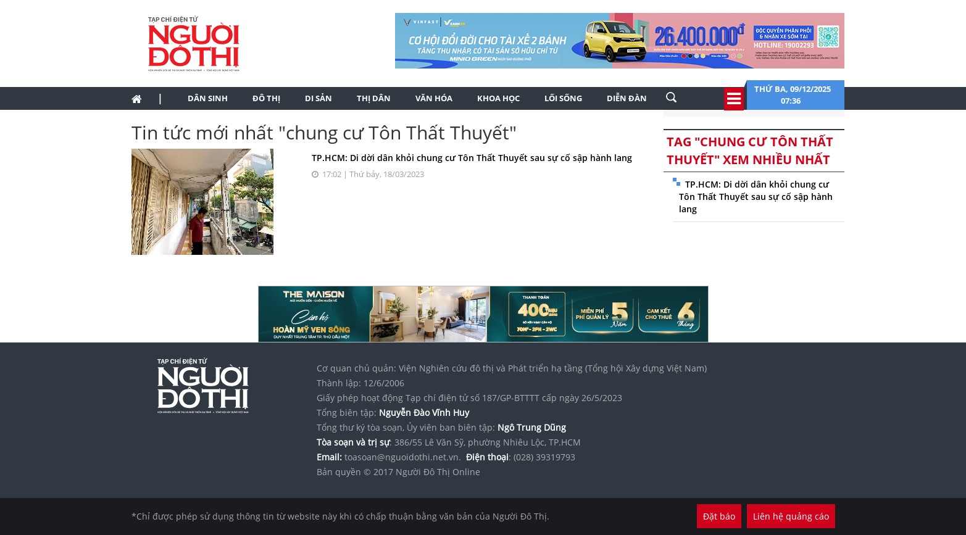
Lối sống (563, 98)
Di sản (318, 98)
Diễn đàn (627, 98)
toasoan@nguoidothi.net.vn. (402, 457)
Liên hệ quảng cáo (791, 516)
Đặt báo (719, 516)
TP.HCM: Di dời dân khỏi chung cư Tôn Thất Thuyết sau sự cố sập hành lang (472, 158)
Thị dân (374, 98)
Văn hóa (433, 98)
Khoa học (498, 98)
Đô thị (266, 98)
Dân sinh (208, 98)
